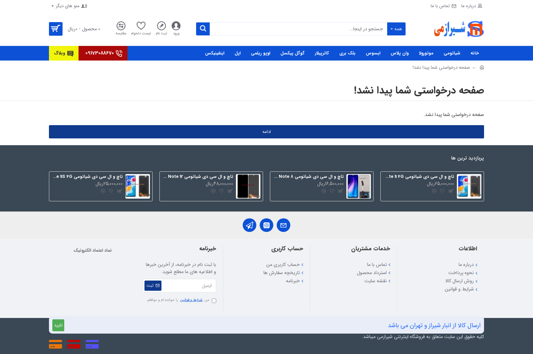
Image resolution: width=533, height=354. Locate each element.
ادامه (266, 131)
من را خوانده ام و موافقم (181, 300)
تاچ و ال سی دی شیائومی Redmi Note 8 (308, 177)
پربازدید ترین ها (467, 158)
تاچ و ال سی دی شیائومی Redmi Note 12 (197, 177)
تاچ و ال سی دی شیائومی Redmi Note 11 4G (418, 177)
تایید (58, 325)
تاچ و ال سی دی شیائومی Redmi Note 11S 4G (87, 177)
